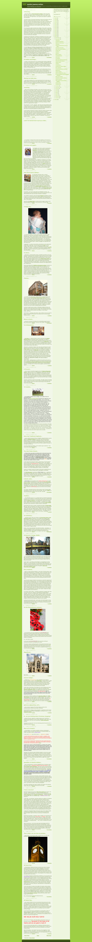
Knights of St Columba (38, 794)
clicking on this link (31, 500)
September (58, 87)
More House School (41, 791)
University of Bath (42, 695)
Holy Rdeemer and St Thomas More (38, 297)
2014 (56, 27)
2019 (56, 20)
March (57, 95)
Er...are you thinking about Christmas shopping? (37, 716)
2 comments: (49, 274)
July (57, 89)
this (44, 245)
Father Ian (46, 341)
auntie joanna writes (35, 4)
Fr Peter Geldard (48, 502)
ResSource (35, 150)
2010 (56, 32)
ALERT (48, 490)
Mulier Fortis (32, 201)
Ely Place (27, 338)
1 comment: (50, 315)
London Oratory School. (45, 258)
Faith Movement (29, 472)
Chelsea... (26, 278)
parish (44, 163)
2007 (56, 36)
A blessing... (27, 11)
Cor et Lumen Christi (34, 398)
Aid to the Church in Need (37, 13)
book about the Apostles (32, 892)
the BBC (50, 247)
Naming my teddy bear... (30, 78)
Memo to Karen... (28, 319)
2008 (56, 35)
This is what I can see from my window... (35, 833)
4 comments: (49, 74)
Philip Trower (26, 348)
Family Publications (45, 720)
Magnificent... (27, 652)
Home (38, 935)
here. (40, 742)
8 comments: (49, 648)
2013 (56, 28)
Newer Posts (26, 935)
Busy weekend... (28, 569)
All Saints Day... (28, 900)
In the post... (27, 369)
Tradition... (27, 495)
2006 (56, 99)
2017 (56, 23)
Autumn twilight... (29, 677)
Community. (30, 766)
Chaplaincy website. (28, 711)
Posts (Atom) (32, 937)
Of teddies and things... (30, 59)
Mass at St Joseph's (29, 728)
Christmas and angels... (30, 145)
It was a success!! (29, 789)
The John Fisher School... (31, 451)
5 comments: (49, 447)
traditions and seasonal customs (39, 265)
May (56, 92)
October (57, 85)
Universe (42, 195)
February (57, 96)
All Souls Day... (28, 865)
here (25, 487)
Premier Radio (48, 505)
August (57, 88)
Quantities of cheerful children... (33, 762)
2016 (56, 24)
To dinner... (27, 252)
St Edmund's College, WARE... (32, 535)
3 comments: (49, 250)
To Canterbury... (28, 515)
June (57, 91)
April (57, 93)
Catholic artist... (28, 479)
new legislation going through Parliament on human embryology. (38, 361)
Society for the (27, 881)
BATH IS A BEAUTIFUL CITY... (32, 705)
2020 (56, 19)
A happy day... (28, 206)
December (58, 37)
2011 (56, 31)
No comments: (49, 57)
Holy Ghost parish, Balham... (32, 172)
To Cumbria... (27, 387)
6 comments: (49, 143)
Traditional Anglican (32, 439)
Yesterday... (27, 87)
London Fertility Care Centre (41, 186)
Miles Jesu (36, 349)
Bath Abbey (39, 680)
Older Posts (49, 935)
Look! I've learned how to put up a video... (35, 120)
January (57, 97)
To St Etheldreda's (29, 325)
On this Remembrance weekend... (33, 607)
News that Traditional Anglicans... (33, 436)
